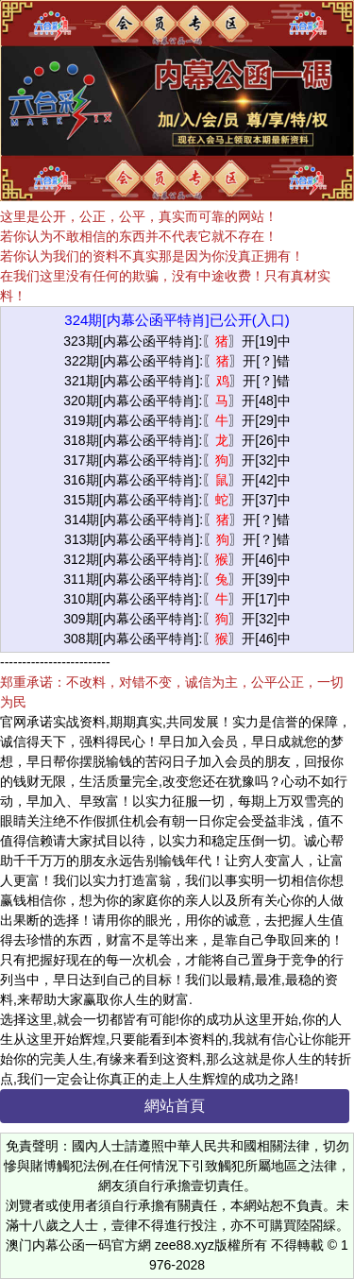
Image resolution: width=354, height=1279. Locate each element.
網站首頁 (174, 1106)
